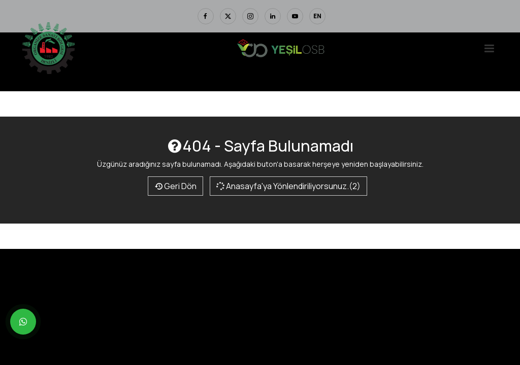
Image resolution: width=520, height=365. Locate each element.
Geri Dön (175, 186)
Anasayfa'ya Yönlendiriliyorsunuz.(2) (288, 186)
